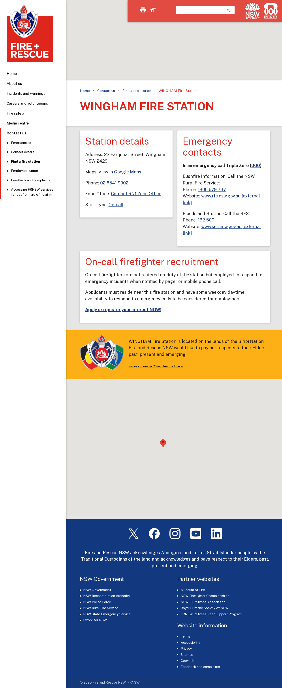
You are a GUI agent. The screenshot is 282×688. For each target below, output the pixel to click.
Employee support (25, 171)
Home (12, 73)
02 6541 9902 (114, 182)
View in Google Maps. (120, 171)
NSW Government (97, 590)
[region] (141, 44)
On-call (116, 204)
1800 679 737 (212, 189)
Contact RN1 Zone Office (136, 193)
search (228, 10)
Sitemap (187, 654)
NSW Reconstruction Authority (106, 596)
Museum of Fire (193, 590)
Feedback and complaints (30, 180)
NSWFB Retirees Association (203, 602)
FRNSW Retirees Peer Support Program (211, 614)
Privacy (186, 648)
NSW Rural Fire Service (100, 608)
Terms (185, 636)
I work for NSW (95, 620)
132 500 (206, 219)
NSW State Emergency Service (107, 614)
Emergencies (21, 143)
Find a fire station (25, 161)
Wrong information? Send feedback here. (156, 366)
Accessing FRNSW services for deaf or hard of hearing (32, 192)
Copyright (188, 660)
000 (255, 165)
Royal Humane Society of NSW (204, 608)
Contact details (22, 152)
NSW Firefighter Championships (205, 596)
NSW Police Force (97, 602)
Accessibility (190, 642)
